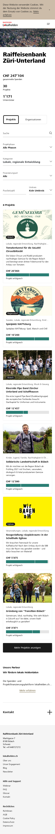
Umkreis (32, 187)
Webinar (7, 786)
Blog (5, 768)
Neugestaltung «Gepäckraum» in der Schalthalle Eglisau (27, 536)
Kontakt (6, 797)
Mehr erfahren (28, 690)
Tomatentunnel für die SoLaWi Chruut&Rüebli (23, 249)
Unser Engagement (11, 764)
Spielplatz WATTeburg (18, 324)
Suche (6, 133)
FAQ (5, 789)
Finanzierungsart (10, 173)
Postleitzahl (9, 190)
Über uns (7, 760)
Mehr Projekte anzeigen (27, 647)
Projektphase (9, 144)
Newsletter (8, 771)
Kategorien (8, 158)
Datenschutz (8, 822)
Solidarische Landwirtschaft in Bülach (27, 461)
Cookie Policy (9, 818)
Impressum (8, 826)
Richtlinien (7, 811)
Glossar (6, 793)
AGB (5, 814)
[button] (48, 24)
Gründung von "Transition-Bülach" (25, 611)
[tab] (11, 119)
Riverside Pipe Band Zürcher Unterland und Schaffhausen (22, 390)
